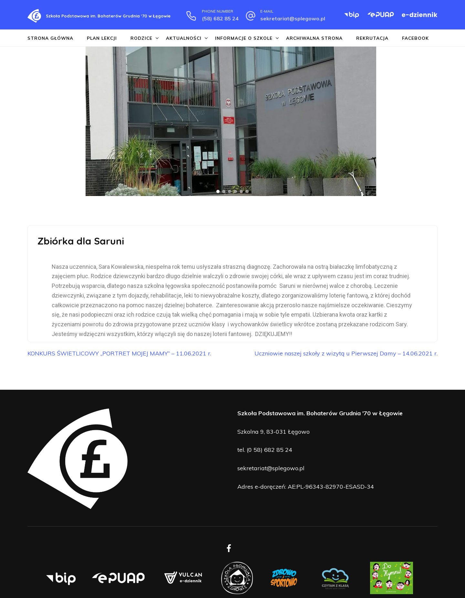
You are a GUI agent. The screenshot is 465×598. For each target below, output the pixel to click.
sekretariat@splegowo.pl (292, 18)
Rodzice (141, 38)
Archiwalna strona (314, 38)
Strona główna (50, 38)
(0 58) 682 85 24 (269, 449)
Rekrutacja (372, 38)
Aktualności (184, 38)
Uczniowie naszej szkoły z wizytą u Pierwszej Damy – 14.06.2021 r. (346, 353)
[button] (7, 121)
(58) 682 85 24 (220, 18)
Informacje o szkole (244, 38)
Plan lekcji (102, 38)
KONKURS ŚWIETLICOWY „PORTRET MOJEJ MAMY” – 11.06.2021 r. (119, 353)
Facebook (415, 38)
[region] (232, 121)
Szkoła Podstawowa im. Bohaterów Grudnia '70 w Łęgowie (108, 15)
